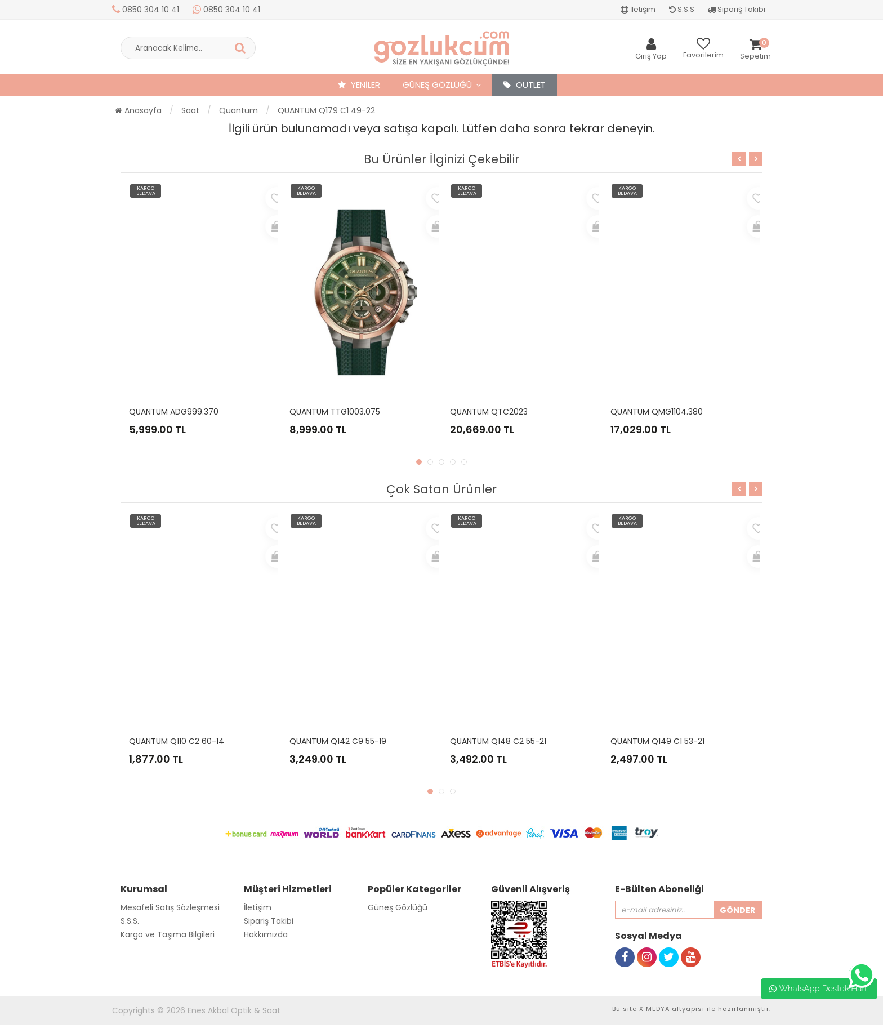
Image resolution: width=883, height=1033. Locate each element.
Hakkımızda (266, 934)
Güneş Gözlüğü (437, 85)
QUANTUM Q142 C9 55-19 (337, 741)
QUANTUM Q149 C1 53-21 (657, 741)
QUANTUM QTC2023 (489, 411)
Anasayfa (138, 110)
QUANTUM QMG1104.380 (656, 411)
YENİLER (359, 85)
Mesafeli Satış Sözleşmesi (170, 907)
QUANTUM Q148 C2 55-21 (498, 741)
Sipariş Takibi (736, 9)
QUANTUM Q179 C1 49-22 (326, 110)
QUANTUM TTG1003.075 (334, 411)
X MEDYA (654, 1008)
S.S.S (681, 9)
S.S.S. (130, 921)
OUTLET (524, 85)
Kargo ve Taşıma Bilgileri (168, 934)
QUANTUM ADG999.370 (173, 411)
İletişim (638, 9)
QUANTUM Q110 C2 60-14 (176, 741)
